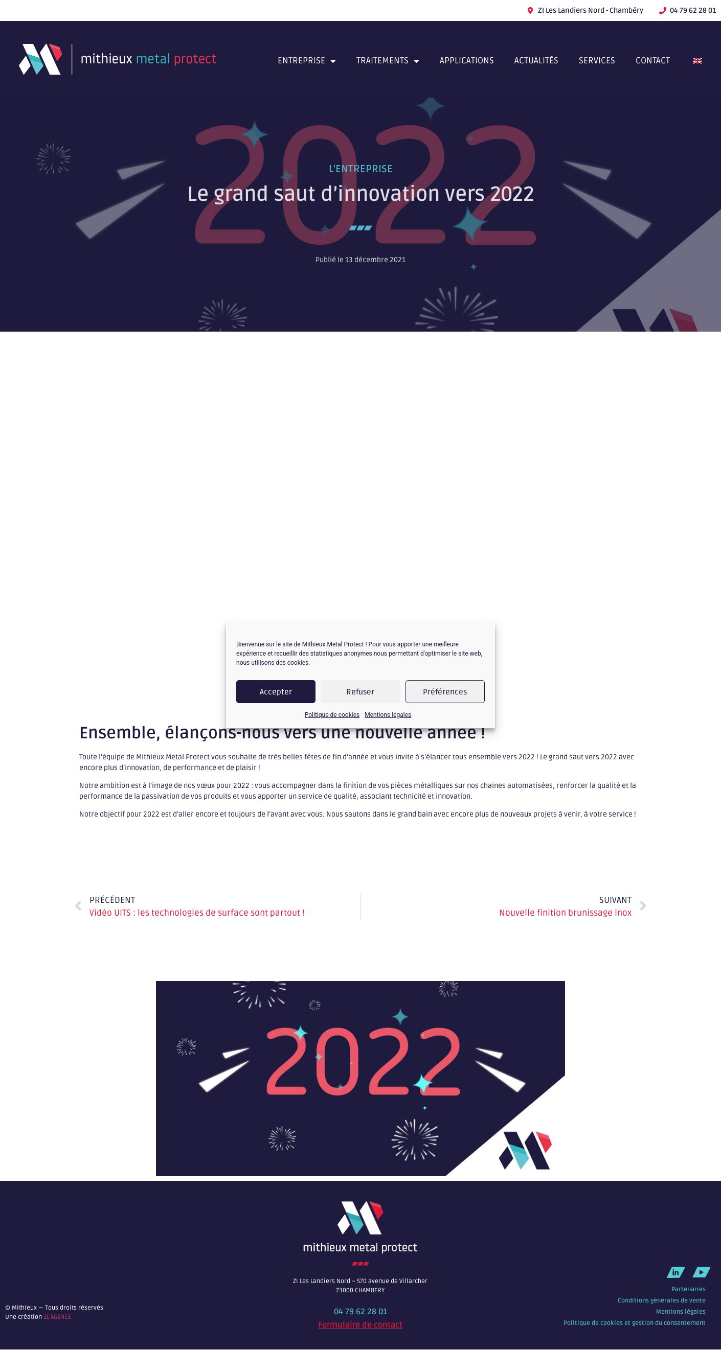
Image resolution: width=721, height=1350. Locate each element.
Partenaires (688, 1289)
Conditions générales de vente (662, 1301)
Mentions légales (388, 714)
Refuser (360, 691)
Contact (653, 60)
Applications (467, 60)
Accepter (276, 691)
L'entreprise (361, 169)
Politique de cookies (332, 714)
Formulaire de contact (360, 1325)
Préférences (445, 691)
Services (597, 60)
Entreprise (307, 61)
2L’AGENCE (57, 1317)
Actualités (536, 60)
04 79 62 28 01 (360, 1312)
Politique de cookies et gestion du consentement (635, 1323)
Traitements (387, 61)
